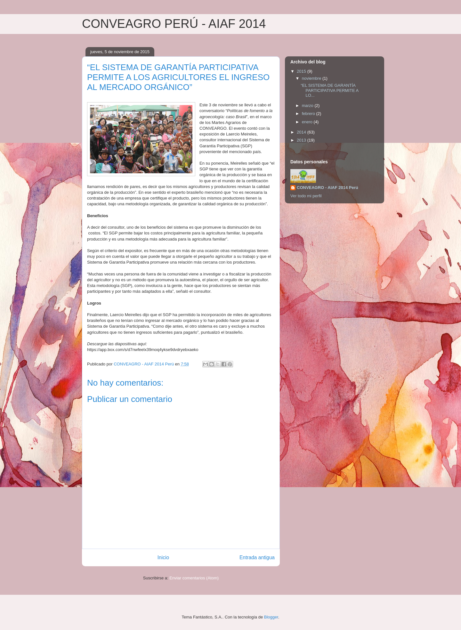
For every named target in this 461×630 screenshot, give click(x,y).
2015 (302, 71)
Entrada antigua (257, 557)
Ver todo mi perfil (306, 195)
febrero (309, 113)
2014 (302, 132)
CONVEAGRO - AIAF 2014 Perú (327, 187)
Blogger (271, 617)
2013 (302, 140)
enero (308, 121)
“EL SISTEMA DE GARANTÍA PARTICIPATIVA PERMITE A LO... (329, 90)
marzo (308, 105)
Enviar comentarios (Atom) (194, 578)
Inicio (163, 557)
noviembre (312, 78)
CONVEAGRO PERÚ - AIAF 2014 (174, 23)
